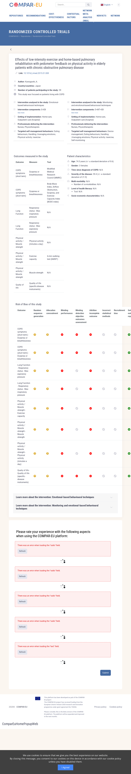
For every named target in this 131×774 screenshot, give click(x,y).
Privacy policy (100, 707)
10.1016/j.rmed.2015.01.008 (36, 73)
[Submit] (88, 4)
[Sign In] (118, 4)
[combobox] (106, 5)
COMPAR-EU (21, 707)
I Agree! (65, 767)
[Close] (118, 522)
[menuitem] (16, 15)
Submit (105, 673)
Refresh (22, 551)
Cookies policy (115, 707)
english (105, 5)
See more (21, 113)
